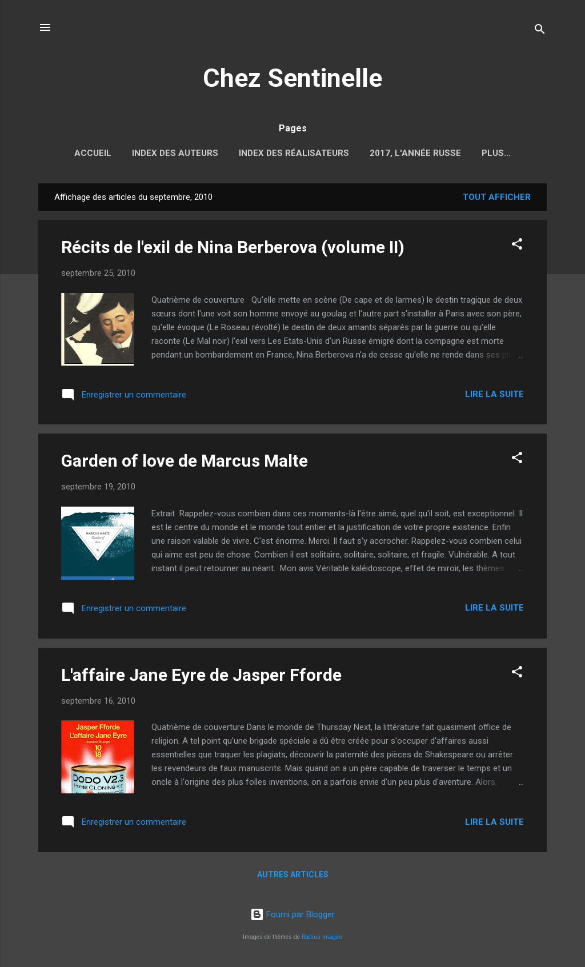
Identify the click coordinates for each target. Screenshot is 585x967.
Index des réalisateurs (294, 153)
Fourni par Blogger (292, 914)
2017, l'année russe (415, 153)
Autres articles (292, 876)
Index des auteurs (175, 153)
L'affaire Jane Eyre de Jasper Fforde (201, 677)
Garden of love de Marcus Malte (184, 463)
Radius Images (322, 937)
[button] (517, 248)
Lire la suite (494, 396)
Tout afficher (497, 199)
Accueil (92, 153)
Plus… (496, 153)
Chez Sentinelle (292, 78)
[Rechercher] (540, 31)
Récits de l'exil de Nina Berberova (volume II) (232, 249)
